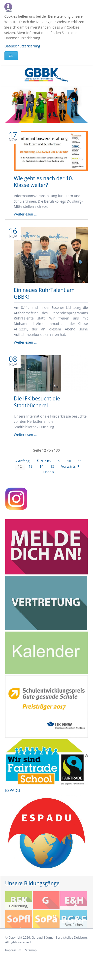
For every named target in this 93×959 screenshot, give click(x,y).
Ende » (48, 471)
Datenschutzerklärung (22, 46)
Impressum (13, 950)
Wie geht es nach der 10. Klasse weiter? (43, 181)
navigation (8, 10)
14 (41, 466)
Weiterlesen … (25, 214)
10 (69, 461)
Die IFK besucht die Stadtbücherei (37, 402)
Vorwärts (68, 466)
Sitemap (31, 950)
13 (30, 466)
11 (80, 461)
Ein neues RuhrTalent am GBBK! (44, 293)
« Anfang (22, 461)
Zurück (45, 461)
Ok (11, 56)
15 (52, 466)
